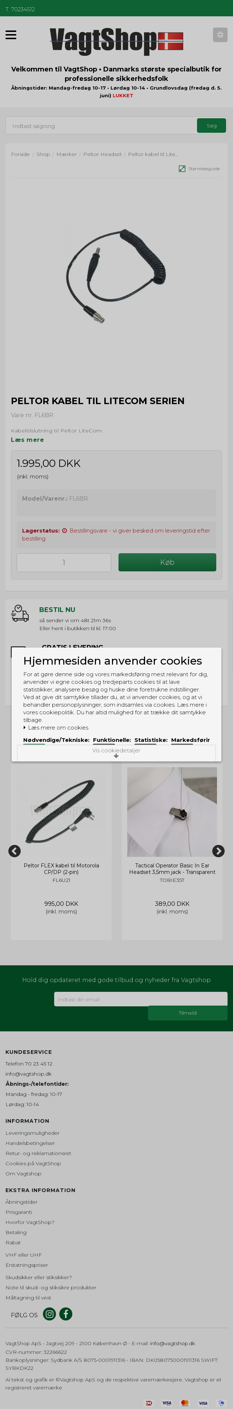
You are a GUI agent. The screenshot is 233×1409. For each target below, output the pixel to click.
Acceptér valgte (90, 760)
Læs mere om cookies (60, 716)
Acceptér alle (146, 760)
